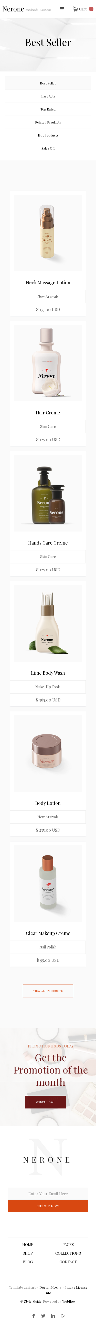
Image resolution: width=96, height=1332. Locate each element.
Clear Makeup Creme (48, 933)
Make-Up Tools (47, 686)
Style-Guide (32, 1301)
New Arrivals (47, 296)
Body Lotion (48, 803)
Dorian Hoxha (50, 1287)
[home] (27, 9)
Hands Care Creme (48, 543)
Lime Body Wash (48, 673)
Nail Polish (47, 947)
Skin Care (48, 426)
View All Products (48, 994)
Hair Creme (48, 413)
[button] (62, 9)
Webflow (69, 1301)
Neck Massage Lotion (48, 282)
